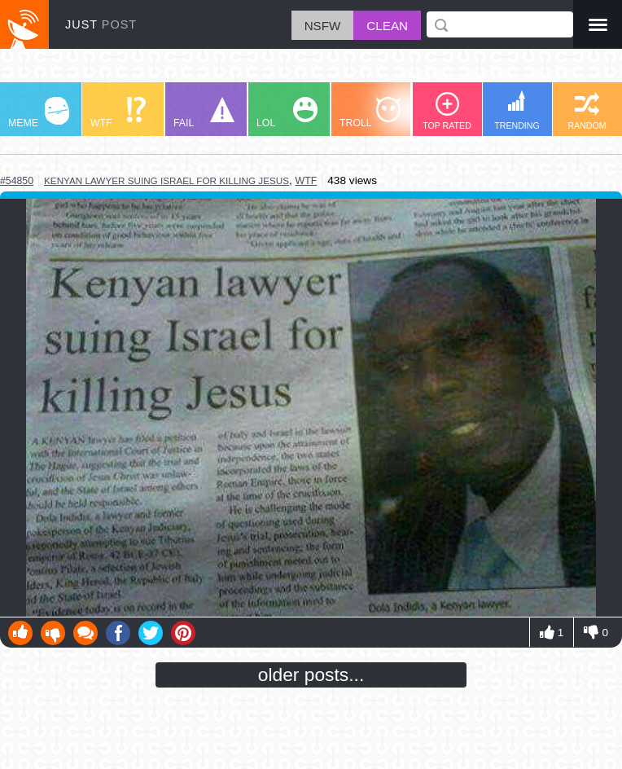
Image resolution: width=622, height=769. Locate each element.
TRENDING (517, 110)
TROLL (370, 113)
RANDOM (586, 111)
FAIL (203, 113)
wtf (307, 181)
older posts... (311, 674)
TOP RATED (447, 111)
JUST (101, 24)
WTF (118, 113)
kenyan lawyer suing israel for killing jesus (166, 180)
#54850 (16, 181)
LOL (287, 113)
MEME (38, 113)
